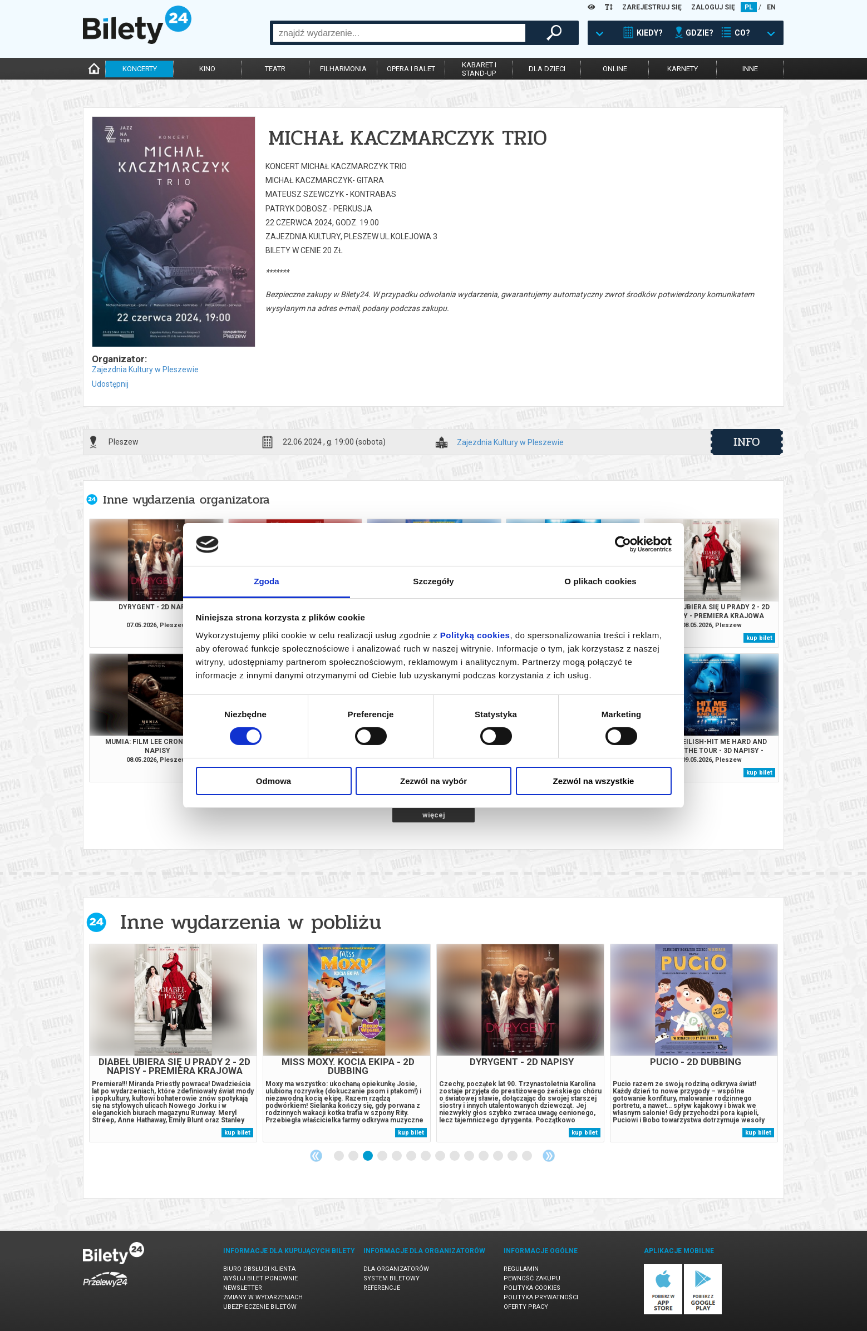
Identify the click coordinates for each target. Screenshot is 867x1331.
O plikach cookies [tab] (600, 581)
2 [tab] (353, 1156)
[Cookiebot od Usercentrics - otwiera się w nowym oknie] (623, 544)
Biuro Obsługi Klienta (259, 1269)
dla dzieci (547, 69)
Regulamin (521, 1269)
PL (749, 7)
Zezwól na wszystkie (593, 781)
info (746, 441)
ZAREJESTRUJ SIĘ (652, 7)
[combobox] (399, 33)
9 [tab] (455, 1156)
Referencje (381, 1287)
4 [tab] (382, 1156)
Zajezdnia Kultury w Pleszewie (145, 369)
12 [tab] (498, 1156)
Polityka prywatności (541, 1297)
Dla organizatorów (396, 1269)
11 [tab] (484, 1156)
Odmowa (273, 781)
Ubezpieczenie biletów (260, 1306)
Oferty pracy (526, 1306)
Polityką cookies (475, 635)
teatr (275, 69)
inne (750, 69)
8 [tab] (440, 1156)
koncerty (139, 69)
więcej (433, 815)
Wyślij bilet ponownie (260, 1278)
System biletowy (391, 1278)
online (615, 69)
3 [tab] (368, 1156)
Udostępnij (110, 383)
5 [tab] (397, 1156)
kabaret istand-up (479, 69)
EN (771, 7)
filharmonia (343, 69)
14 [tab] (527, 1156)
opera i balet (411, 69)
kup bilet (759, 638)
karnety (682, 69)
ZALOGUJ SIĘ (713, 7)
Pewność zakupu (532, 1278)
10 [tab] (469, 1156)
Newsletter (242, 1287)
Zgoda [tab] (266, 581)
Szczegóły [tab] (433, 581)
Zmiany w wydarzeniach (263, 1297)
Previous (316, 1156)
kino (207, 69)
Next (549, 1156)
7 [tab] (426, 1156)
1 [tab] (339, 1156)
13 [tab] (513, 1156)
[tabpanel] (173, 1043)
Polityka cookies (532, 1287)
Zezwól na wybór (433, 781)
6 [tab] (411, 1156)
